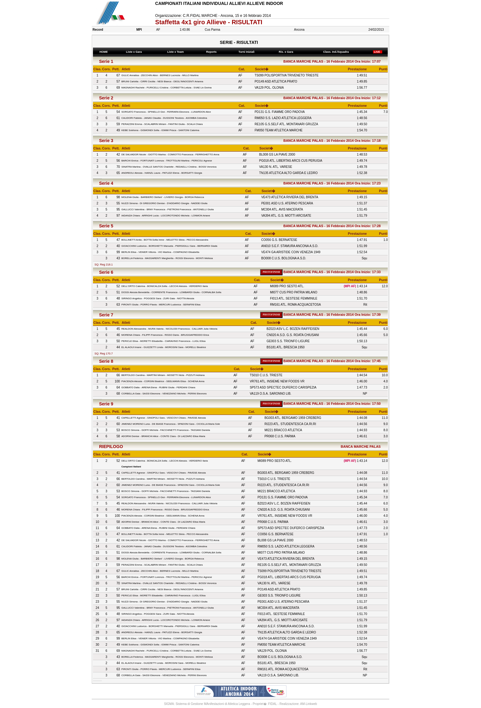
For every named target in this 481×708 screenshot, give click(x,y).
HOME (104, 51)
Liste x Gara (134, 51)
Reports (212, 51)
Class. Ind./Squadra (336, 51)
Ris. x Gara (286, 51)
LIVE (377, 51)
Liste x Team (176, 51)
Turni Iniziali (247, 51)
